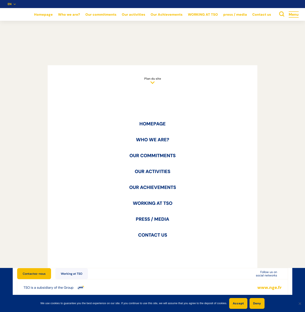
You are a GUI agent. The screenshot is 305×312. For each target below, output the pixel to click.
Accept (238, 303)
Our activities (133, 14)
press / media (235, 14)
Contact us (261, 14)
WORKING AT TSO (203, 14)
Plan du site (152, 81)
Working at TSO (71, 274)
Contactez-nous (34, 274)
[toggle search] (282, 14)
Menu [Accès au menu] (294, 14)
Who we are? (69, 14)
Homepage (43, 14)
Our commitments (100, 14)
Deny (257, 303)
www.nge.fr (269, 287)
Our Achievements (167, 14)
